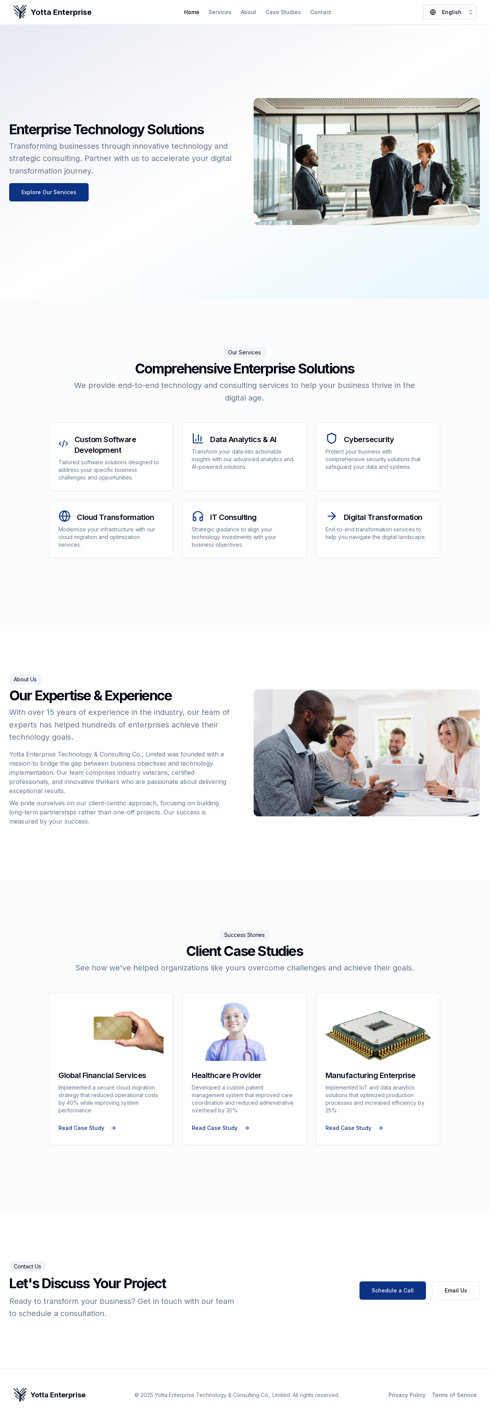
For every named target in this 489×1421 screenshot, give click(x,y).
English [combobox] (452, 12)
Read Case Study (87, 1128)
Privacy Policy (407, 1395)
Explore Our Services (48, 192)
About (248, 12)
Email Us (456, 1290)
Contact (320, 12)
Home (191, 12)
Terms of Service (454, 1395)
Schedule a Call (393, 1290)
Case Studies (283, 12)
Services (220, 12)
